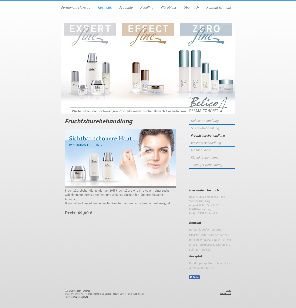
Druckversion (73, 290)
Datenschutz (82, 296)
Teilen (194, 277)
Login (228, 290)
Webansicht (225, 293)
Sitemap (87, 290)
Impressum (70, 296)
